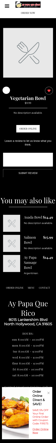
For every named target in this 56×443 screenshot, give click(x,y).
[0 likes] (48, 91)
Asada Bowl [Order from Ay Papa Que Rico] (33, 217)
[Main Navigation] (7, 6)
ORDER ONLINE (28, 128)
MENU (31, 287)
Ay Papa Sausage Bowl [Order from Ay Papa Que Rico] (30, 262)
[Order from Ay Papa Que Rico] (11, 223)
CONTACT (44, 287)
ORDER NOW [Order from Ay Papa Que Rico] (28, 12)
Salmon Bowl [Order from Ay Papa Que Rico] (30, 240)
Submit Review (28, 173)
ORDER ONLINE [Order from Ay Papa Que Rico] (14, 287)
